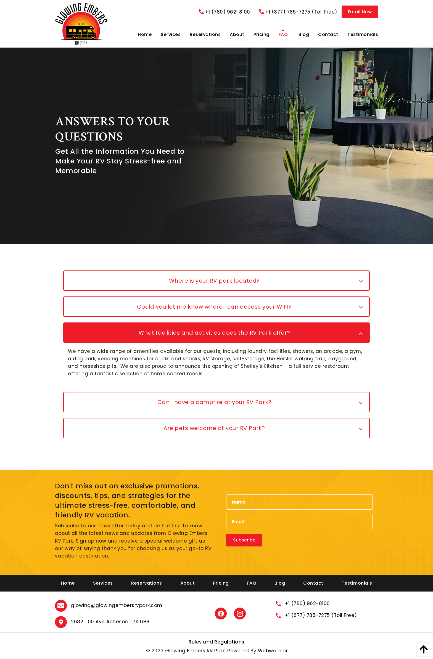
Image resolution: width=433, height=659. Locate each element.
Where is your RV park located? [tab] (214, 281)
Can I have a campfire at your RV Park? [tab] (214, 402)
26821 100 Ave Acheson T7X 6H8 (110, 621)
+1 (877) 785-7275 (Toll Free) (298, 12)
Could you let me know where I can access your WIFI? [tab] (214, 307)
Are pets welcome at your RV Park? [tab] (214, 428)
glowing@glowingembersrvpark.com (116, 605)
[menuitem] (145, 34)
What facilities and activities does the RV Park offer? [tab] (214, 333)
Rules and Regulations (216, 642)
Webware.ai (272, 650)
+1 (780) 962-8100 (224, 12)
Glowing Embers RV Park (195, 650)
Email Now (360, 12)
